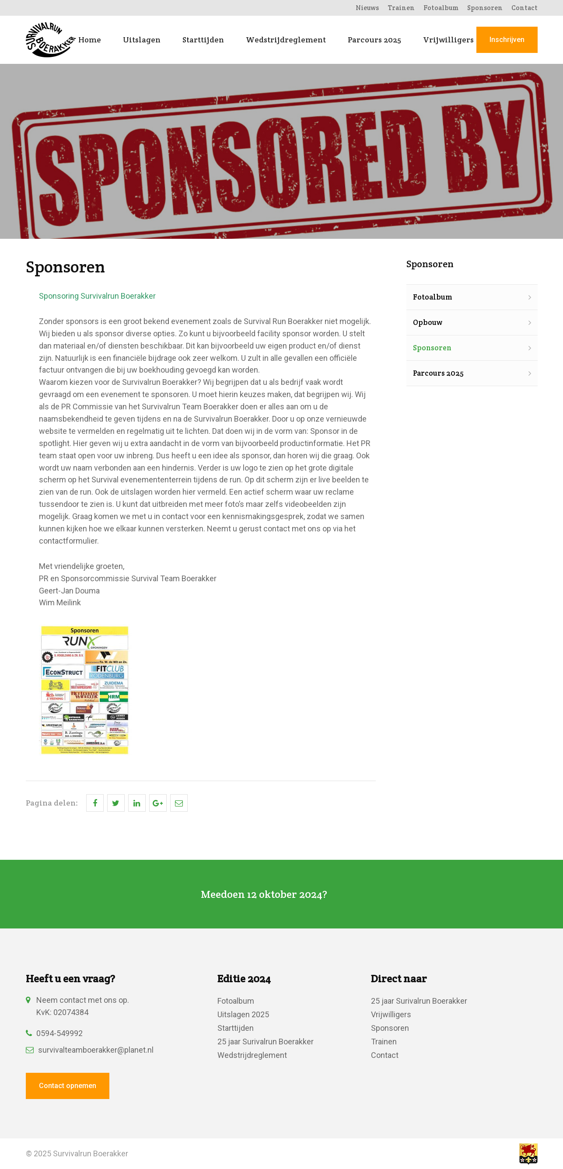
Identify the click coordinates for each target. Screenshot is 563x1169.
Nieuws (367, 7)
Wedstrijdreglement (286, 40)
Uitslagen (142, 40)
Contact (524, 7)
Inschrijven (507, 39)
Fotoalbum (440, 7)
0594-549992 (54, 1033)
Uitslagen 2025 (243, 1014)
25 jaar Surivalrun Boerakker (265, 1041)
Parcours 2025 (374, 40)
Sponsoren (485, 7)
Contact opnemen (67, 1086)
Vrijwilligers (448, 40)
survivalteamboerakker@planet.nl (90, 1049)
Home (89, 40)
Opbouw (427, 322)
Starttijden (203, 40)
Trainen (401, 7)
